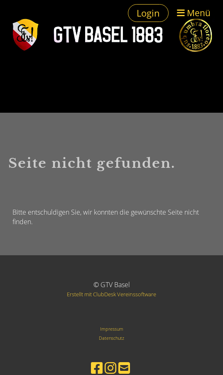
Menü (194, 13)
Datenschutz (111, 338)
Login (148, 13)
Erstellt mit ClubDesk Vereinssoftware (111, 294)
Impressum (111, 329)
